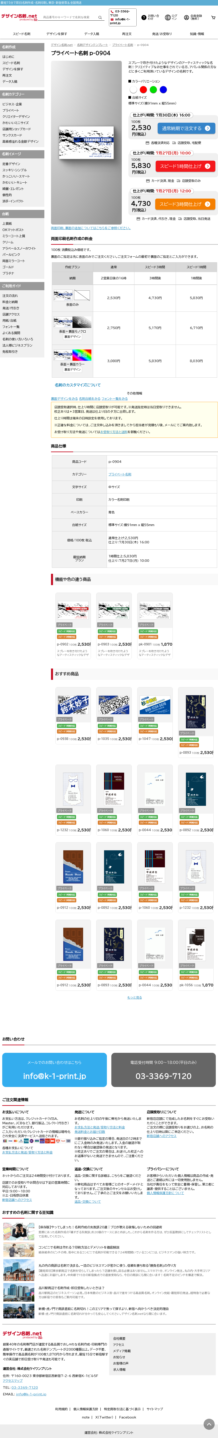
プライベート (10, 110)
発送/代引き (11, 308)
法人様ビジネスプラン (17, 345)
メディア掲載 (122, 1333)
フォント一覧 (11, 326)
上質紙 (7, 223)
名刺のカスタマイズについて (78, 385)
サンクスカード (12, 135)
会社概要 (119, 1321)
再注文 (127, 34)
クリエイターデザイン (16, 116)
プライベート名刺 (122, 44)
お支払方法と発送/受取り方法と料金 (27, 1135)
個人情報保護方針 (85, 1392)
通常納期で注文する (186, 128)
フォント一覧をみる (115, 398)
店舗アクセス (11, 314)
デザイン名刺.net (62, 44)
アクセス (118, 1327)
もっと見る (134, 997)
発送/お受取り (162, 34)
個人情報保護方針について (165, 1176)
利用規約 (61, 1392)
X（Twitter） (104, 1400)
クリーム (8, 242)
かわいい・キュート (14, 182)
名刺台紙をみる (89, 398)
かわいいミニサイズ (15, 122)
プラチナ (8, 273)
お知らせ (119, 1340)
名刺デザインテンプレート (92, 44)
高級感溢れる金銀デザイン (20, 141)
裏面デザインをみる (64, 398)
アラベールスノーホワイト (19, 248)
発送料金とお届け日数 (90, 1114)
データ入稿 (91, 34)
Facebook (127, 1400)
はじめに (8, 56)
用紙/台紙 (9, 320)
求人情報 (119, 1352)
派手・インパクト (13, 201)
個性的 (7, 195)
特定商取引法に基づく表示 (122, 1392)
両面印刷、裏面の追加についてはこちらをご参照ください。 (91, 228)
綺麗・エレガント (13, 188)
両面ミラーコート (13, 260)
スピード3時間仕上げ (185, 204)
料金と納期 (10, 302)
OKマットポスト (13, 229)
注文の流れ (10, 295)
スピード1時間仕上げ (185, 166)
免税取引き (10, 351)
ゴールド (8, 267)
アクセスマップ (13, 1363)
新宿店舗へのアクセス (162, 1118)
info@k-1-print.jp (54, 1059)
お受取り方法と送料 (114, 432)
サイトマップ (155, 1392)
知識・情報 (197, 34)
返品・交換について (88, 1184)
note (86, 1400)
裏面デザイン (73, 336)
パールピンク (11, 254)
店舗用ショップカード (16, 129)
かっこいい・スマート (16, 176)
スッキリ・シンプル (14, 170)
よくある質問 (11, 333)
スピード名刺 (21, 34)
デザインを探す (56, 34)
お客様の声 (121, 1346)
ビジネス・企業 (12, 104)
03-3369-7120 (163, 1059)
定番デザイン (11, 164)
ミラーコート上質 (13, 236)
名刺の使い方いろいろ (17, 339)
